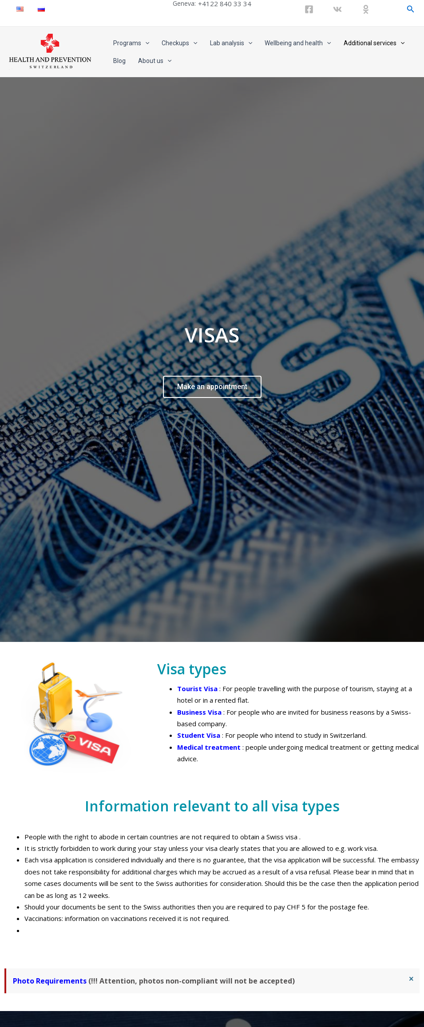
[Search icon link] (411, 9)
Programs (131, 43)
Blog (119, 60)
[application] (145, 43)
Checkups (179, 43)
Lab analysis (231, 43)
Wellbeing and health (298, 43)
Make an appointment (212, 382)
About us (154, 61)
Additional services (374, 43)
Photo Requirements (50, 971)
